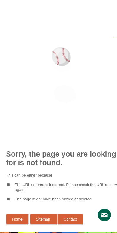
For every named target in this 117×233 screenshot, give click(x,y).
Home (17, 219)
